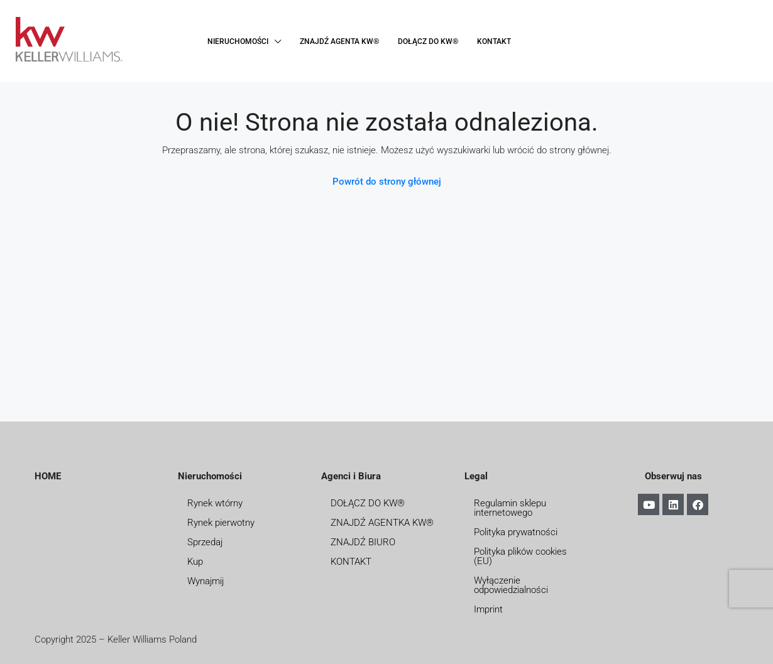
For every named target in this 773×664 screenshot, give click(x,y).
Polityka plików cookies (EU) (520, 556)
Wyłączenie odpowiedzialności (511, 585)
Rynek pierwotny (221, 522)
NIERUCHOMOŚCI (237, 41)
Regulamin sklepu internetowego (510, 508)
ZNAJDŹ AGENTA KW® (339, 41)
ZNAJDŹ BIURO (363, 542)
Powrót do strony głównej (386, 181)
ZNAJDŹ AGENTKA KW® (382, 522)
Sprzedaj (204, 542)
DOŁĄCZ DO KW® (428, 41)
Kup (195, 561)
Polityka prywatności (515, 532)
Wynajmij (205, 581)
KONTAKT (494, 41)
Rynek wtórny (215, 503)
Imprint (488, 609)
